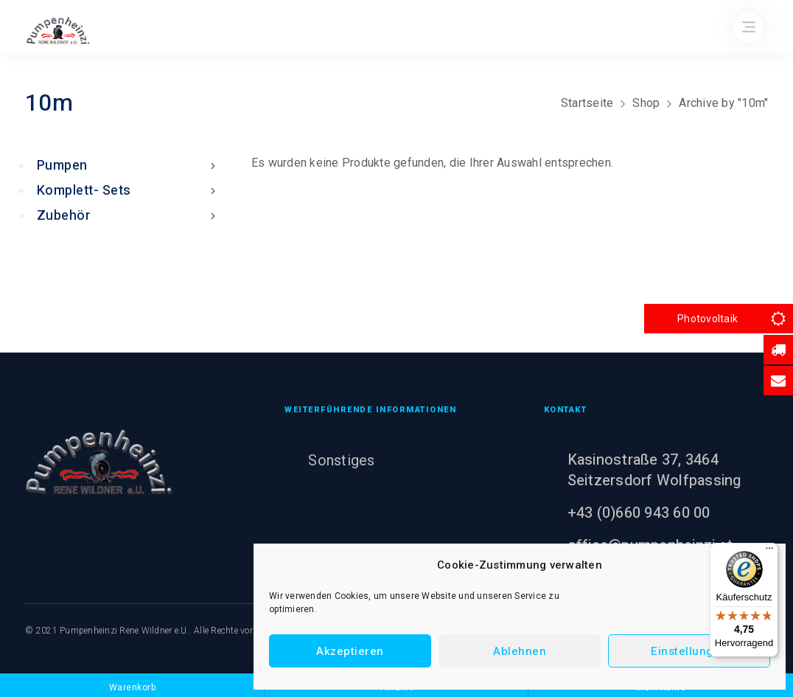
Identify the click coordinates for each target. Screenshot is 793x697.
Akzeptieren (350, 651)
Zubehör (129, 216)
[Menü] (769, 552)
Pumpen (129, 166)
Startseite (587, 103)
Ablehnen (519, 651)
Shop (646, 103)
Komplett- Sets (129, 191)
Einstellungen (689, 651)
